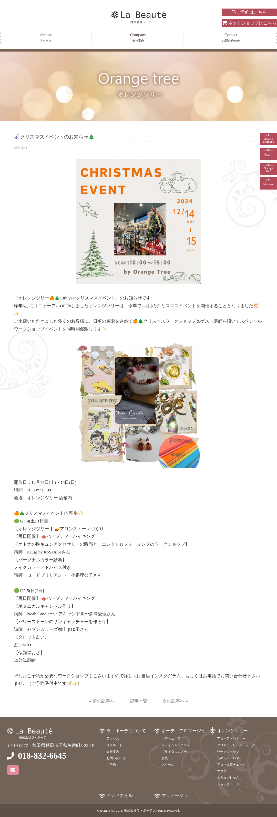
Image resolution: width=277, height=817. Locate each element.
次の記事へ (174, 701)
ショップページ (228, 784)
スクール (168, 764)
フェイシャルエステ (176, 745)
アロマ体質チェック (231, 764)
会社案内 (112, 751)
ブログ (221, 771)
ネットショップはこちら (249, 23)
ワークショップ (228, 751)
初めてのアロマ (228, 758)
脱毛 (165, 758)
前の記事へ (103, 701)
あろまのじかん (228, 777)
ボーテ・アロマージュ (183, 730)
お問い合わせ (115, 758)
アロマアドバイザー (231, 738)
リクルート (114, 745)
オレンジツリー (232, 730)
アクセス (112, 738)
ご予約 (111, 764)
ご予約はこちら (249, 12)
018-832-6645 (42, 756)
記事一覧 (138, 701)
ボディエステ (171, 738)
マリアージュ (175, 795)
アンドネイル (119, 795)
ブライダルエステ (174, 751)
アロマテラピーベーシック (236, 745)
